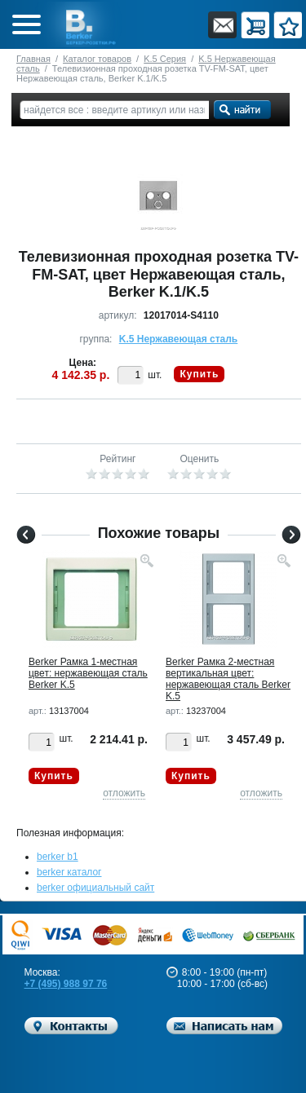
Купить (199, 374)
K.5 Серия (165, 59)
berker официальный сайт (95, 887)
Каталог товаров (97, 59)
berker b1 (57, 856)
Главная (33, 59)
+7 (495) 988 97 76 (66, 983)
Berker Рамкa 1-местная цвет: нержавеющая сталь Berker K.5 (88, 673)
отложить (124, 793)
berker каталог (69, 872)
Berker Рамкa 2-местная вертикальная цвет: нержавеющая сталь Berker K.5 (228, 679)
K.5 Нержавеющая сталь (178, 339)
